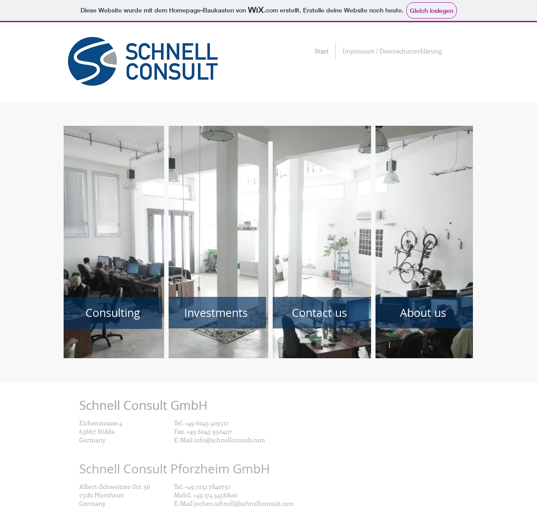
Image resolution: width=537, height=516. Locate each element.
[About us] (423, 312)
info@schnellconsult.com (229, 440)
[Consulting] (113, 313)
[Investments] (216, 312)
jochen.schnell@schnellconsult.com (244, 503)
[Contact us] (320, 312)
